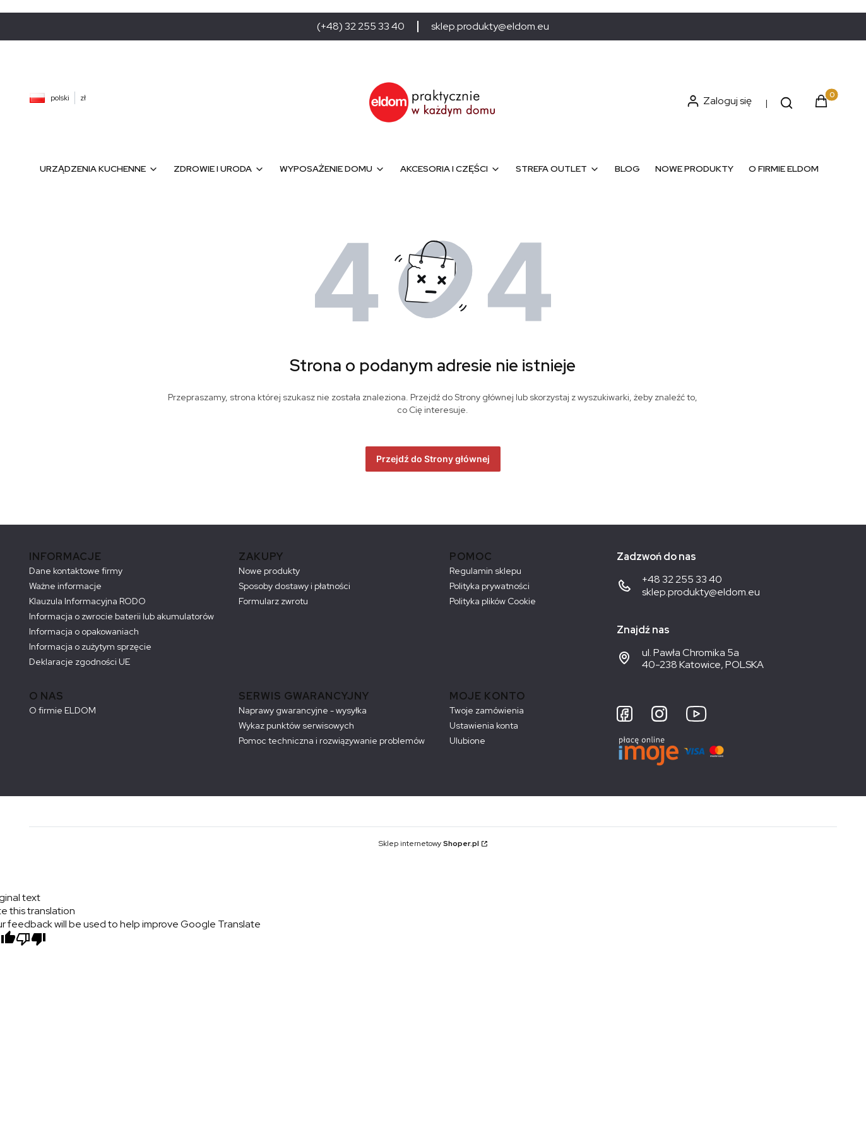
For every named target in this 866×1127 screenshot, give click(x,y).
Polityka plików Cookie (492, 601)
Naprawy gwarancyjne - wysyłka (303, 710)
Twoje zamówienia (486, 710)
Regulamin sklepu (485, 570)
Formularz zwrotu (273, 601)
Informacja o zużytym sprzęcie (90, 646)
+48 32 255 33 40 (682, 579)
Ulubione (467, 740)
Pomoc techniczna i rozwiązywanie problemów (332, 740)
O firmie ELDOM (62, 710)
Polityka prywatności (489, 586)
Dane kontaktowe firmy (75, 570)
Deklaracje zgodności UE (79, 661)
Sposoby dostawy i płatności (294, 586)
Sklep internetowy (429, 843)
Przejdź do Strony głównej (433, 458)
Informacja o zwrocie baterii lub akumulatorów (121, 616)
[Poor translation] (31, 940)
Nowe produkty (269, 570)
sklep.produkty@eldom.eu (490, 26)
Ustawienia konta (483, 725)
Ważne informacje (65, 586)
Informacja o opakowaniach (84, 631)
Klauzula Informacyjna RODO (87, 601)
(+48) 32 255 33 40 (361, 26)
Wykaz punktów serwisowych (296, 725)
